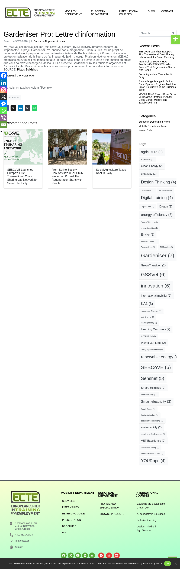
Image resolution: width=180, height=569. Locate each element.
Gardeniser (13, 97)
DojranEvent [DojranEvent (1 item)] (147, 207)
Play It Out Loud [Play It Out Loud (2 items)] (153, 342)
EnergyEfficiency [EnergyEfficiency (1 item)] (149, 222)
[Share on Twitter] (13, 108)
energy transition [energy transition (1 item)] (149, 228)
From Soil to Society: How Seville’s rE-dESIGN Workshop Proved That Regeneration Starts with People (157, 65)
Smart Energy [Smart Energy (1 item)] (148, 409)
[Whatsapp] (3, 110)
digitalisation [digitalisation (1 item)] (147, 190)
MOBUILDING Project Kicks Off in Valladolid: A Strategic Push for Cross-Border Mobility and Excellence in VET (157, 98)
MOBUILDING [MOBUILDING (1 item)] (148, 336)
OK (167, 563)
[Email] (3, 124)
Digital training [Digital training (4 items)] (157, 197)
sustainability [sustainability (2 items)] (151, 427)
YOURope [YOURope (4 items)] (153, 460)
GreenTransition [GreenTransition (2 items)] (153, 265)
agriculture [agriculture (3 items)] (152, 152)
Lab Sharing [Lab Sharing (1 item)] (147, 317)
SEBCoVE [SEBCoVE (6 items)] (156, 367)
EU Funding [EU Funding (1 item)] (166, 247)
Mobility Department (73, 13)
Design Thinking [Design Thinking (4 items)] (158, 182)
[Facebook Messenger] (3, 103)
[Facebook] (3, 75)
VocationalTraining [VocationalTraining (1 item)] (150, 448)
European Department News (49, 41)
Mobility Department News (153, 126)
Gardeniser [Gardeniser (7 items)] (157, 255)
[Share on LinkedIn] (20, 108)
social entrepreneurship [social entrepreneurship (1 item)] (152, 421)
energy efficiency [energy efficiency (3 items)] (157, 215)
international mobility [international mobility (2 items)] (156, 295)
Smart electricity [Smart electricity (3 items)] (156, 401)
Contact (167, 11)
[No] (175, 563)
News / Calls (145, 130)
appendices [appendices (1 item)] (147, 159)
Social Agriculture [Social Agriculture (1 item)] (149, 415)
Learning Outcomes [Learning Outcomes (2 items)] (155, 329)
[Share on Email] (27, 108)
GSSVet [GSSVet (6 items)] (153, 274)
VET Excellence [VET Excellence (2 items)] (153, 440)
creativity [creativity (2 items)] (149, 173)
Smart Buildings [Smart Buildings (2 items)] (153, 387)
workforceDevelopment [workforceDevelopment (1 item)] (152, 453)
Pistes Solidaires (27, 69)
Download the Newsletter (19, 75)
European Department (99, 13)
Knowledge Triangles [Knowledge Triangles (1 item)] (151, 311)
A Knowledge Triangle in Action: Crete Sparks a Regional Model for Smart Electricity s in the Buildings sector (157, 85)
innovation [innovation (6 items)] (156, 286)
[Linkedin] (3, 82)
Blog (151, 11)
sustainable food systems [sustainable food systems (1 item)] (153, 434)
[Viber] (3, 117)
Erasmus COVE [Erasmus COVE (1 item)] (149, 241)
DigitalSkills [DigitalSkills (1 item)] (165, 190)
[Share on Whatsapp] (34, 108)
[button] (175, 39)
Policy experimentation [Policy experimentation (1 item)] (152, 350)
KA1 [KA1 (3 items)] (147, 304)
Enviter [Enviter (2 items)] (147, 234)
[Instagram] (3, 89)
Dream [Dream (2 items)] (165, 206)
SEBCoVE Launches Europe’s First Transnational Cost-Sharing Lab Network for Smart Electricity (157, 54)
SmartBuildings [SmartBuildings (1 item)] (148, 394)
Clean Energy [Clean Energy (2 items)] (152, 166)
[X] (3, 96)
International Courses (129, 13)
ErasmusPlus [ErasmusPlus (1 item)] (148, 247)
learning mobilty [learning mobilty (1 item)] (149, 323)
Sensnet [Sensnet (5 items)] (152, 378)
